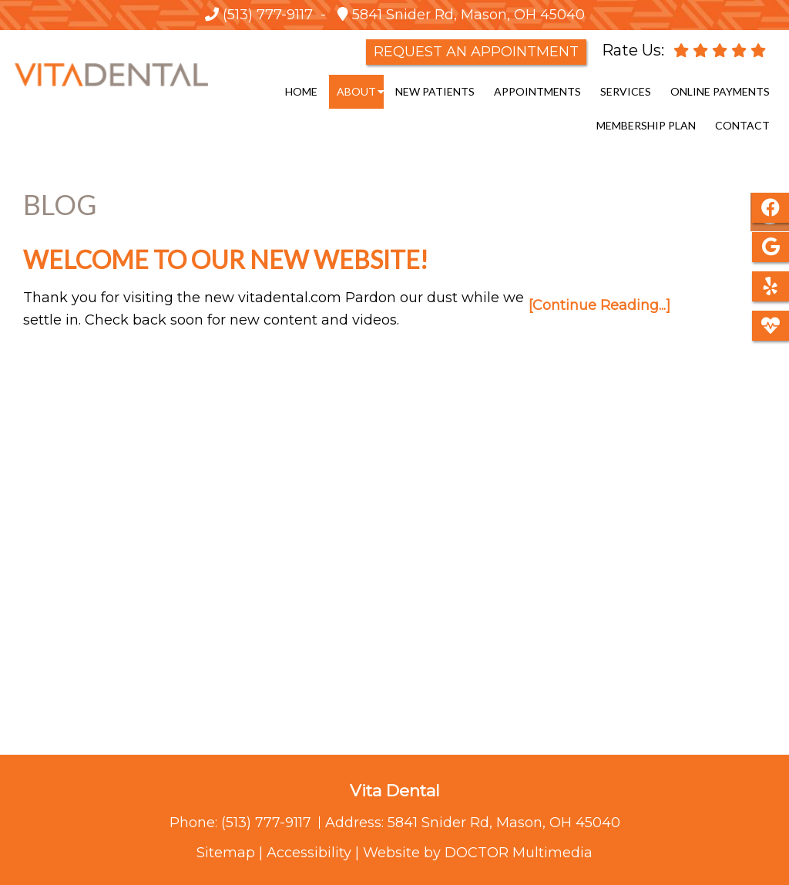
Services (625, 91)
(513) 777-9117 (268, 14)
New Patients (435, 91)
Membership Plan (646, 125)
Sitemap (225, 852)
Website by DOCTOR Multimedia (478, 852)
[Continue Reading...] (599, 305)
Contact (742, 125)
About (356, 91)
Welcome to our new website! (225, 259)
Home (301, 91)
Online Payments (720, 91)
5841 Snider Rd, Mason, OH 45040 (466, 14)
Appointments (537, 91)
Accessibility (309, 852)
